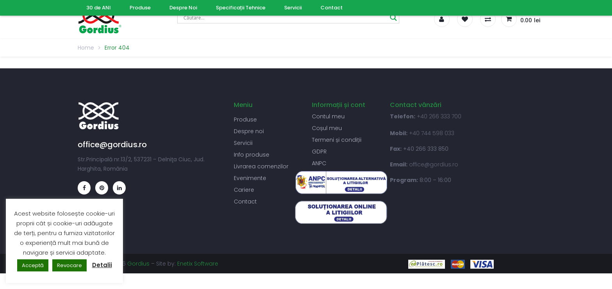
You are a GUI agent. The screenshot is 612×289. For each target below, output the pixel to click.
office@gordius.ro (433, 164)
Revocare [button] (69, 265)
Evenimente (250, 178)
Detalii (102, 265)
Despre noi (249, 131)
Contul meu (328, 116)
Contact (245, 201)
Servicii (243, 143)
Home (86, 48)
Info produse (251, 155)
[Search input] (284, 17)
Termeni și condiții (336, 140)
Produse (245, 119)
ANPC (319, 163)
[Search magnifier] (393, 17)
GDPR (319, 151)
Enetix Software (197, 264)
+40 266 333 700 (439, 116)
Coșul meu (327, 128)
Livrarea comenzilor (261, 166)
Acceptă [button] (33, 265)
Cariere (244, 190)
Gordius (138, 264)
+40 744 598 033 (431, 133)
